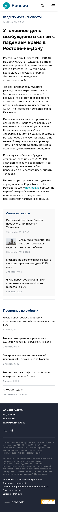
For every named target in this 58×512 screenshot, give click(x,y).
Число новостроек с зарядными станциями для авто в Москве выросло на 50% (25, 283)
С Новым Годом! (13, 389)
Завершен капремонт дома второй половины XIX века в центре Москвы (26, 357)
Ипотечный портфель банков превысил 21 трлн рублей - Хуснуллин (24, 224)
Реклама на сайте (14, 422)
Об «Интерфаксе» (13, 410)
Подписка (9, 414)
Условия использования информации (22, 479)
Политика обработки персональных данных (26, 486)
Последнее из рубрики (20, 311)
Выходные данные (12, 490)
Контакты (9, 418)
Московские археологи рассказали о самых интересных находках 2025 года (28, 263)
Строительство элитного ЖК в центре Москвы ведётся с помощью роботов (28, 243)
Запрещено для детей (14, 483)
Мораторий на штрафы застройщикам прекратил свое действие (26, 374)
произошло (32, 187)
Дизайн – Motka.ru (12, 494)
